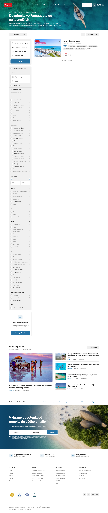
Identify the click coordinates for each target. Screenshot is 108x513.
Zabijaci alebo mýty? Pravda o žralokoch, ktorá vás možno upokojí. (83, 365)
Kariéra (11, 475)
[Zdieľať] (83, 34)
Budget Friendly (17, 135)
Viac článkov (93, 347)
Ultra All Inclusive (17, 100)
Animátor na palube (19, 156)
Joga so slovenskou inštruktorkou (18, 230)
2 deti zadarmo (18, 151)
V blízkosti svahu (17, 199)
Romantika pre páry (18, 130)
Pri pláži (15, 194)
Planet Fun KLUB (18, 143)
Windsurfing (16, 247)
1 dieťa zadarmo (18, 148)
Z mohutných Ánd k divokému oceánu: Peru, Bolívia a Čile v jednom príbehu (30, 386)
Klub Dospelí (16, 287)
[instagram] (93, 494)
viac (59, 25)
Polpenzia (15, 113)
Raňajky (15, 115)
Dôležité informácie (60, 470)
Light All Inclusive (17, 107)
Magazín (11, 478)
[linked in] (88, 494)
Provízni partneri (83, 473)
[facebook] (84, 494)
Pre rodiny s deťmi (17, 146)
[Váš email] (20, 432)
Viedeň (44, 402)
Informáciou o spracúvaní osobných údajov (20, 438)
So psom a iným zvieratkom (20, 171)
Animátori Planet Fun (18, 138)
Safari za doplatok (17, 259)
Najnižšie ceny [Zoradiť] (92, 34)
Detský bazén (17, 164)
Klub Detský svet (17, 282)
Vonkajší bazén (17, 280)
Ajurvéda (15, 295)
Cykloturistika (16, 224)
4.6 (65, 46)
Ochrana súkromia (60, 473)
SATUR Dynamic (60, 481)
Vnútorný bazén (17, 300)
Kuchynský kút (16, 217)
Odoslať (52, 432)
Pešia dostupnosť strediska (20, 191)
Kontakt (11, 481)
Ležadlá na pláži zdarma (19, 308)
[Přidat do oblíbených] (59, 41)
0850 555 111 (49, 455)
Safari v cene (16, 257)
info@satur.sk (81, 455)
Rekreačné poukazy (60, 478)
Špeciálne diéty (17, 277)
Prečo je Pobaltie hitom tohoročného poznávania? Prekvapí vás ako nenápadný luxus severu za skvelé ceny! (83, 355)
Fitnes (14, 227)
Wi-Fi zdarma (16, 267)
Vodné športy (16, 244)
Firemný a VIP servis (37, 478)
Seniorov (15, 169)
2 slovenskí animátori (68, 48)
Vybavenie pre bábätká (20, 161)
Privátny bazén (17, 254)
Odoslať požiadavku (20, 333)
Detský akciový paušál (19, 166)
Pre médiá (81, 475)
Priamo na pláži (17, 201)
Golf (14, 234)
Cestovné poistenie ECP (38, 470)
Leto (24, 34)
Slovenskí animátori (19, 141)
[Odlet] (20, 81)
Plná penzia (16, 110)
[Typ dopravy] (20, 77)
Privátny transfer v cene (19, 264)
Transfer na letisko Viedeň (38, 481)
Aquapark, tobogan (19, 153)
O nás (10, 470)
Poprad (93, 402)
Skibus (14, 204)
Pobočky (11, 473)
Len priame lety (17, 85)
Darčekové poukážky (37, 473)
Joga (14, 239)
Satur (65, 5)
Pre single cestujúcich (18, 128)
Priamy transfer (17, 275)
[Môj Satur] (87, 5)
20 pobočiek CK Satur (22, 455)
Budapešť (56, 402)
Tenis (14, 241)
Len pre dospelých (18, 133)
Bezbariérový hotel (18, 269)
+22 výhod (89, 48)
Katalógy (58, 483)
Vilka (14, 214)
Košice (81, 402)
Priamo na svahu (17, 196)
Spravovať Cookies (94, 506)
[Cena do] (20, 179)
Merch (57, 486)
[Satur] (7, 5)
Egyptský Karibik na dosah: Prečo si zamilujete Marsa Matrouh (82, 385)
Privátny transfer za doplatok (20, 262)
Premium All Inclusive (18, 105)
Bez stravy (15, 118)
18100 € (24, 183)
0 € (13, 183)
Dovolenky (36, 5)
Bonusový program (60, 475)
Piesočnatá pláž (17, 272)
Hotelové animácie (19, 158)
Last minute (15, 35)
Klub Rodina (16, 285)
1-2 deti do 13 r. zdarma (80, 48)
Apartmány (16, 212)
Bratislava (69, 402)
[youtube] (97, 494)
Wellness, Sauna (17, 298)
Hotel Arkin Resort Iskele (71, 41)
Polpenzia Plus (17, 120)
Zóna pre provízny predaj (85, 470)
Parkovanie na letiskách (38, 475)
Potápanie (15, 236)
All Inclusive (16, 102)
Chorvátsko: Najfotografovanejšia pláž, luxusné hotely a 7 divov (82, 375)
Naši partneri (82, 478)
